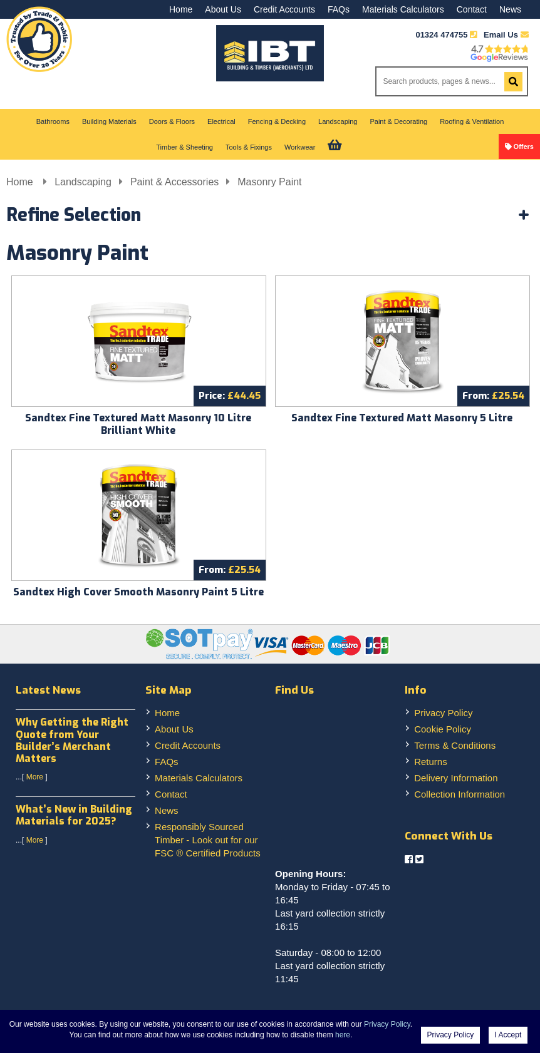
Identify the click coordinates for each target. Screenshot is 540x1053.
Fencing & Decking (277, 121)
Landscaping (337, 121)
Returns (430, 761)
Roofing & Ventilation (472, 121)
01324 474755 (441, 34)
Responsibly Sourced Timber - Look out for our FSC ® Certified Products (208, 839)
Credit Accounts (284, 9)
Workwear (299, 147)
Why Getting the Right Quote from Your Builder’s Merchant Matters (72, 740)
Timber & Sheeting (184, 147)
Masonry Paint (269, 182)
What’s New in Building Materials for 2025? (74, 815)
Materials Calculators (403, 9)
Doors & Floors (172, 121)
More (34, 777)
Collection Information (459, 794)
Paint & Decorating (398, 121)
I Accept (508, 1034)
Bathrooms (53, 121)
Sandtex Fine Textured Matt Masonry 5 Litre (401, 417)
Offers (524, 146)
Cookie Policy (442, 729)
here (342, 1034)
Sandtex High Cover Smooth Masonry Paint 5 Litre (138, 591)
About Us (223, 9)
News (510, 9)
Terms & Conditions (455, 745)
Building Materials (109, 121)
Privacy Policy (443, 712)
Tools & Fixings (249, 147)
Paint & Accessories (174, 182)
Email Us (506, 34)
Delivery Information (455, 778)
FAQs (339, 9)
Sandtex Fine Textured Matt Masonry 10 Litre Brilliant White (138, 424)
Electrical (221, 121)
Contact (472, 9)
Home (180, 9)
